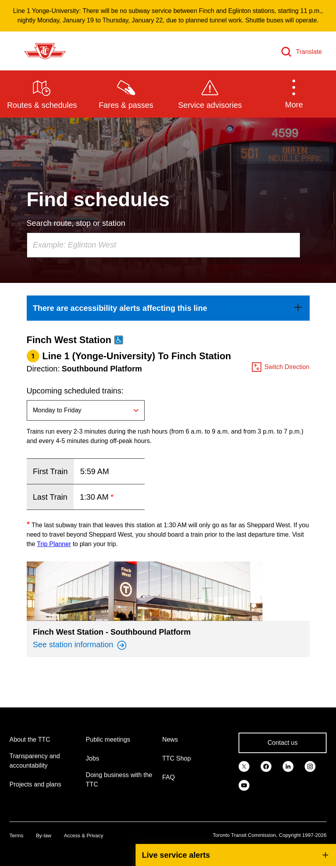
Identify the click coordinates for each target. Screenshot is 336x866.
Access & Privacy (83, 835)
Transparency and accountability (34, 761)
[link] (168, 308)
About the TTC (29, 739)
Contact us (282, 742)
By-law (43, 835)
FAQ (168, 777)
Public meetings (108, 739)
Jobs (92, 758)
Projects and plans (35, 784)
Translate (309, 51)
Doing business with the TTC (119, 780)
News (170, 739)
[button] (294, 93)
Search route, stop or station (76, 223)
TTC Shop (176, 758)
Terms (16, 835)
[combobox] (163, 245)
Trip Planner (54, 544)
